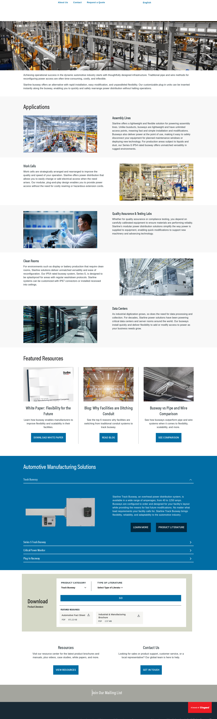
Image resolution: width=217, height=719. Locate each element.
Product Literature (171, 527)
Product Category (73, 582)
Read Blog (108, 437)
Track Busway (30, 479)
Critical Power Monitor (34, 550)
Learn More (140, 527)
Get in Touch (151, 669)
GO (120, 598)
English (147, 2)
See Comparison (168, 437)
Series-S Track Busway (34, 542)
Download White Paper (48, 437)
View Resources (66, 669)
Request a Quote (96, 2)
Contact (77, 2)
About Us (63, 2)
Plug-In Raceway (31, 558)
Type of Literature (109, 582)
